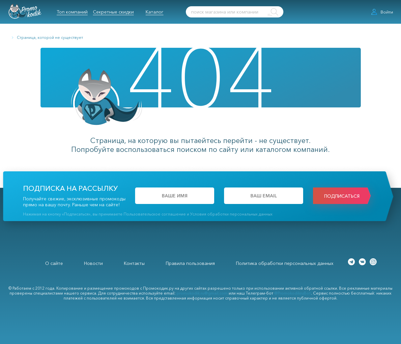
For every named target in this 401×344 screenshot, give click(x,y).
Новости (93, 263)
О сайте (54, 263)
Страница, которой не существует (50, 37)
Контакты (134, 263)
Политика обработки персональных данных (284, 263)
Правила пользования (190, 263)
